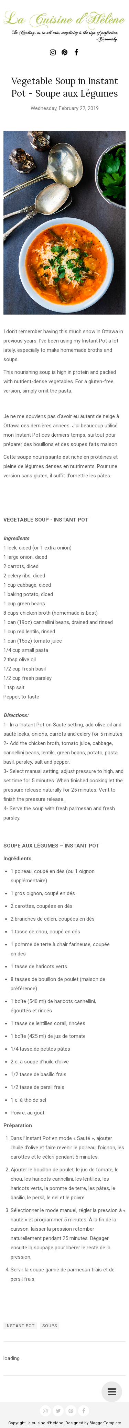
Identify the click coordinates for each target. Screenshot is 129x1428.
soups (49, 1325)
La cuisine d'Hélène (44, 1423)
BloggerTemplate (105, 1423)
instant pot (20, 1325)
